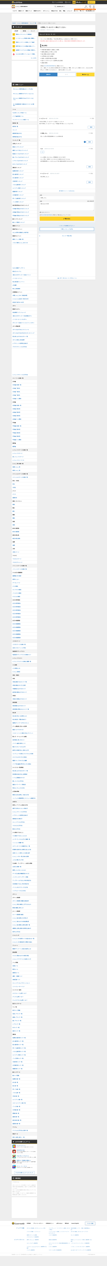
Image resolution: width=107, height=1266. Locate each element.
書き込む (66, 218)
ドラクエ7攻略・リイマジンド (33, 1231)
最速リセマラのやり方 (18, 729)
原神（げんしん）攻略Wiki (33, 1239)
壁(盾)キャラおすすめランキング (21, 153)
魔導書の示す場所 (17, 576)
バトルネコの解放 (17, 593)
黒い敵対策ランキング (18, 174)
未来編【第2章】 (17, 412)
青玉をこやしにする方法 (18, 788)
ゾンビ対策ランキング (18, 202)
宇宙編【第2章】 (17, 432)
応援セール (15, 965)
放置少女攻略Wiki (53, 1239)
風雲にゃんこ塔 (16, 467)
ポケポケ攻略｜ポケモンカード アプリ (79, 1231)
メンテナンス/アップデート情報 (20, 877)
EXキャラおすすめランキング (20, 164)
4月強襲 (14, 285)
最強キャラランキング (18, 147)
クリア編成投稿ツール (18, 116)
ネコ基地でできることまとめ (20, 835)
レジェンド (69, 10)
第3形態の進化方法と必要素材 (20, 774)
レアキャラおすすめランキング (20, 160)
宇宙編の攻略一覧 (17, 426)
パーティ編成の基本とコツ (19, 743)
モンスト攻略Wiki (75, 1235)
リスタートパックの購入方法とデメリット (23, 733)
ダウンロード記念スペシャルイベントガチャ (23, 322)
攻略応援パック (16, 979)
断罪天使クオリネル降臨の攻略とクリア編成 (26, 46)
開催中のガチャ (37, 10)
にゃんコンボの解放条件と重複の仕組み (22, 942)
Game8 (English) (75, 1223)
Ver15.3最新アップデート (19, 268)
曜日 (14, 511)
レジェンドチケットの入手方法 (20, 374)
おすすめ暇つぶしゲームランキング (25, 1172)
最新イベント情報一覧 (18, 239)
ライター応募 (90, 1223)
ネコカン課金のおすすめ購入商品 (21, 955)
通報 (92, 118)
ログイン (91, 2)
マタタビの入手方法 (17, 825)
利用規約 (29, 1223)
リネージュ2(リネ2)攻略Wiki (55, 1250)
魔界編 (14, 446)
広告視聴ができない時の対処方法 (21, 884)
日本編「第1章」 (17, 388)
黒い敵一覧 (15, 1085)
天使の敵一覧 (16, 1096)
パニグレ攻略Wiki (31, 1250)
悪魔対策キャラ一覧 (17, 1068)
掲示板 (24, 31)
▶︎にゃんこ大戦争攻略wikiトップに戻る (23, 89)
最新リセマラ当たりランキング (20, 150)
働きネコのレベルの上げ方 (19, 746)
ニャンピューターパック (18, 986)
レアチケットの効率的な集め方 (20, 343)
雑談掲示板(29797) (17, 133)
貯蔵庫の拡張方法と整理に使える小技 (22, 849)
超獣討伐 (15, 497)
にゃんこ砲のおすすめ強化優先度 (21, 921)
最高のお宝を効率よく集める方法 (21, 794)
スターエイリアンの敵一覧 (19, 1103)
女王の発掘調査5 (17, 637)
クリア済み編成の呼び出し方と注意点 (22, 764)
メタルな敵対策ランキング (19, 184)
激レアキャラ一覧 (17, 1020)
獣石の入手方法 (16, 829)
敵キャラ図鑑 (16, 1075)
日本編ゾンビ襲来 (17, 398)
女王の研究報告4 (17, 613)
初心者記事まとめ (90, 10)
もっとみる (33, 58)
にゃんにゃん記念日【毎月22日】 (21, 299)
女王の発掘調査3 (17, 630)
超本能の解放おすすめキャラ (20, 692)
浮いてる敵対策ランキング (19, 198)
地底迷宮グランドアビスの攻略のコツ (22, 654)
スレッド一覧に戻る (67, 235)
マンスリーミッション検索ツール (21, 119)
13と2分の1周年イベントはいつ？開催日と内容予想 (26, 54)
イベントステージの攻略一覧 (20, 569)
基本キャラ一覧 (16, 1031)
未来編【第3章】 (17, 415)
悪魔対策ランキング (17, 191)
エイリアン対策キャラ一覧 (19, 1055)
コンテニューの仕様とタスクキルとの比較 (23, 753)
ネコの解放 (15, 586)
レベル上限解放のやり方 (18, 777)
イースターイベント (17, 278)
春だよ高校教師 (16, 288)
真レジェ (76, 10)
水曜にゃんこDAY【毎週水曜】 (20, 295)
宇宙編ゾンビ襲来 (17, 439)
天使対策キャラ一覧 (17, 1061)
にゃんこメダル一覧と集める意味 (21, 856)
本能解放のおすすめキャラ (19, 688)
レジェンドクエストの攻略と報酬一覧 (22, 661)
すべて (66, 74)
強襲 (14, 545)
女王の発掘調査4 (17, 634)
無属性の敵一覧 (16, 1079)
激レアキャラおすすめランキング (21, 157)
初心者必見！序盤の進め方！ (20, 719)
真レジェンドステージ (18, 456)
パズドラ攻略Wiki (53, 1235)
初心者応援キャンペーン (18, 281)
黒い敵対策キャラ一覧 (18, 1044)
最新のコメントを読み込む (67, 191)
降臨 (64, 10)
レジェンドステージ (17, 453)
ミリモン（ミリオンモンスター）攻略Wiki (80, 1246)
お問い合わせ (59, 1223)
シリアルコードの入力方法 (19, 890)
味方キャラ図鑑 (16, 1010)
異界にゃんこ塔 (16, 470)
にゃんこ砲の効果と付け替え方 (20, 918)
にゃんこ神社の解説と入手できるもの (22, 904)
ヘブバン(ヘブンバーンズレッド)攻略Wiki (80, 1243)
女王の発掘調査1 (17, 624)
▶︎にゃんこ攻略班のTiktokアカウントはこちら (23, 99)
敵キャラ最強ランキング (18, 222)
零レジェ (82, 10)
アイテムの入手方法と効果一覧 (20, 1130)
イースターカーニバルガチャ (20, 319)
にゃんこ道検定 (16, 671)
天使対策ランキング (17, 181)
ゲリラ (14, 494)
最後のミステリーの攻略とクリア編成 (25, 42)
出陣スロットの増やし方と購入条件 (21, 853)
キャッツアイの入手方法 (18, 822)
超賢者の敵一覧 (16, 1123)
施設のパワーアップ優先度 (19, 784)
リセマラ (15, 10)
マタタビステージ (17, 559)
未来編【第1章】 (17, 408)
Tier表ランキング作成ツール (19, 112)
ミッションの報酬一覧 (18, 842)
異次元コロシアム (17, 271)
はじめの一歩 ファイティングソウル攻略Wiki (81, 1250)
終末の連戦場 (16, 531)
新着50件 (48, 74)
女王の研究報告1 (17, 603)
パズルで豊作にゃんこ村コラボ (20, 242)
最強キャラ (21, 10)
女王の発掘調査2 (17, 627)
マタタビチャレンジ (17, 562)
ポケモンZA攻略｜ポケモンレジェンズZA (36, 1228)
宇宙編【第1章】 (17, 429)
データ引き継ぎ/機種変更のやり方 (21, 873)
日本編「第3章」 (17, 395)
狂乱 (60, 10)
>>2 (42, 152)
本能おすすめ (54, 10)
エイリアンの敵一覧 (17, 1099)
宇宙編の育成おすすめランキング (21, 215)
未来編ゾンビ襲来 (17, 419)
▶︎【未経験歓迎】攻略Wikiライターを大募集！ (23, 105)
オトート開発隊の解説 (18, 914)
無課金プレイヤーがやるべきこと (21, 723)
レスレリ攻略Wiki (53, 1246)
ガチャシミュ (46, 10)
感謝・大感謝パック (17, 976)
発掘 (14, 525)
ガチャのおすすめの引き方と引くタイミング (23, 333)
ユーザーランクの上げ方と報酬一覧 (21, 839)
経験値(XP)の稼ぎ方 (17, 818)
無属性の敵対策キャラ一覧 (19, 1037)
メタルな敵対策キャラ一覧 (19, 1051)
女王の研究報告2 (17, 606)
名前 (41, 195)
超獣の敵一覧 (16, 1116)
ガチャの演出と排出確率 (18, 340)
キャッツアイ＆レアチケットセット (21, 983)
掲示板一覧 (15, 126)
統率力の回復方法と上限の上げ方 (21, 750)
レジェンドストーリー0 (18, 460)
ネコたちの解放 (16, 596)
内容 (41, 201)
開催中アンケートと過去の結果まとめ (22, 948)
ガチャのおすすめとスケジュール (21, 329)
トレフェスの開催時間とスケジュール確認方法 (24, 798)
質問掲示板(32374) (17, 136)
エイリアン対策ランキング (19, 188)
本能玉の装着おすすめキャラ (20, 699)
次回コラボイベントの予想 (19, 648)
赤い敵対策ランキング (18, 177)
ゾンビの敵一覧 (16, 1106)
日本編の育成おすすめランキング (21, 208)
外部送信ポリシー (50, 1223)
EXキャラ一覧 (16, 1027)
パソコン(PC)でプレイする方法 (20, 887)
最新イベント (29, 10)
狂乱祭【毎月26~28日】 (18, 302)
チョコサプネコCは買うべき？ (20, 1000)
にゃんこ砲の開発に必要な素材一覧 (21, 925)
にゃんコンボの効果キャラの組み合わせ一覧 (23, 938)
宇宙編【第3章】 (17, 436)
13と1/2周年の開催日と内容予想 (20, 232)
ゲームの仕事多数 (57, 2)
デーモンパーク (16, 582)
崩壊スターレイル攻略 (32, 1235)
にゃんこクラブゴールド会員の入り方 (22, 959)
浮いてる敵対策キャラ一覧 (19, 1048)
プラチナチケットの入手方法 (20, 346)
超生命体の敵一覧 (17, 1120)
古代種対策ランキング (18, 195)
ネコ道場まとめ (16, 668)
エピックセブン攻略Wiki (32, 1243)
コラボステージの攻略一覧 (19, 644)
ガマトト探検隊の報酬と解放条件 (21, 901)
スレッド (33, 31)
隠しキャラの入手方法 (18, 781)
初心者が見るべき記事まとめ (20, 716)
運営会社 (67, 1223)
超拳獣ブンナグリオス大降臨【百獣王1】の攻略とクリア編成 (26, 50)
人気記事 (16, 31)
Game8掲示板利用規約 (49, 65)
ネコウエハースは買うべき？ (20, 993)
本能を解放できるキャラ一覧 (20, 681)
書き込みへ (85, 74)
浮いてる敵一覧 (16, 1089)
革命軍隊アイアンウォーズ (19, 312)
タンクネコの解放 (17, 589)
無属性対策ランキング (18, 171)
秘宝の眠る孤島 (16, 538)
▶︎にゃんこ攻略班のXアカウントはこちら (23, 93)
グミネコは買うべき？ (18, 996)
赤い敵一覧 (15, 1082)
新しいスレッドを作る (67, 229)
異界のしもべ (16, 579)
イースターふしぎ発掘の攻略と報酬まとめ (26, 38)
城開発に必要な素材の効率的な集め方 (22, 928)
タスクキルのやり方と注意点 (20, 757)
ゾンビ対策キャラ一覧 (18, 1058)
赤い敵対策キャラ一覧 (18, 1041)
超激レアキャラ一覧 (17, 1017)
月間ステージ (16, 552)
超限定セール (16, 972)
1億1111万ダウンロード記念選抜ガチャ (22, 316)
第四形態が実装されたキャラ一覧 (21, 709)
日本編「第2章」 (17, 391)
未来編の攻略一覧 (17, 405)
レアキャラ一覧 (16, 1024)
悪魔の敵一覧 (16, 1113)
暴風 (14, 504)
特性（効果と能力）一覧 (18, 1137)
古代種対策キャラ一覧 (18, 1065)
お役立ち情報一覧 (17, 866)
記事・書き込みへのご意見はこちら (67, 278)
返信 (91, 127)
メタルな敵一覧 (16, 1092)
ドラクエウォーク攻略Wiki (33, 1237)
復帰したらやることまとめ (19, 870)
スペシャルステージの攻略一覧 (20, 477)
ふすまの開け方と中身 (18, 860)
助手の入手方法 (16, 931)
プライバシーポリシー (38, 1223)
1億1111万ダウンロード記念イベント (22, 275)
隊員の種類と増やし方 (18, 907)
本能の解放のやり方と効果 (19, 685)
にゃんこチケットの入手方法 (20, 811)
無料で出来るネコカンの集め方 (20, 808)
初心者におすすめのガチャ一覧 (20, 336)
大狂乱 (14, 487)
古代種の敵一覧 (16, 1110)
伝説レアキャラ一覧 (17, 1013)
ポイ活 (67, 2)
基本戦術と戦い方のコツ (18, 740)
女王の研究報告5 (17, 617)
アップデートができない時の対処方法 (22, 880)
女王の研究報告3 (17, 610)
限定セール (15, 969)
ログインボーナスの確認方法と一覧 (21, 846)
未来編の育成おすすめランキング (21, 212)
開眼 (14, 518)
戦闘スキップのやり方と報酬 (20, 760)
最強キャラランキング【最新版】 (24, 34)
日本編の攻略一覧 (17, 385)
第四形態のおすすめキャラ (19, 705)
